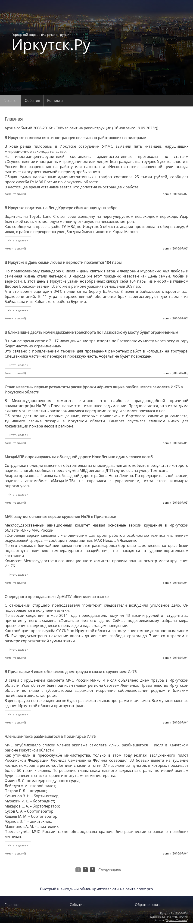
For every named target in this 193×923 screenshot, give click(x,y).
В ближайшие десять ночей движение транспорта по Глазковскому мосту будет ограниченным (91, 332)
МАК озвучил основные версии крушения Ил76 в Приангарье (60, 516)
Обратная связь (148, 904)
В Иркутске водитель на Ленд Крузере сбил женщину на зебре (61, 207)
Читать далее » (18, 240)
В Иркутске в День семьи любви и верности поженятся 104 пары (63, 262)
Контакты (55, 101)
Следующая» (109, 869)
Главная (10, 101)
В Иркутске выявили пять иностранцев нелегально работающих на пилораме (75, 137)
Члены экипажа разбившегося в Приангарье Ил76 (50, 736)
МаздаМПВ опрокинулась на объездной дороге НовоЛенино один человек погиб (79, 456)
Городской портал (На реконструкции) (51, 42)
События (32, 101)
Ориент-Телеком (176, 920)
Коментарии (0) (15, 194)
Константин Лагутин (175, 916)
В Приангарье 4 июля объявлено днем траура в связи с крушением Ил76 (71, 671)
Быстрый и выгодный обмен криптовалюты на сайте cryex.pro (96, 889)
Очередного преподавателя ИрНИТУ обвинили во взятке (57, 596)
